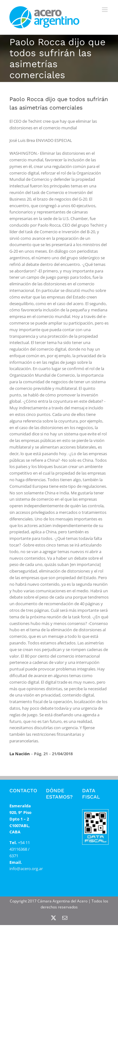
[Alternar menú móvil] (105, 9)
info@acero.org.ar (26, 868)
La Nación (19, 753)
